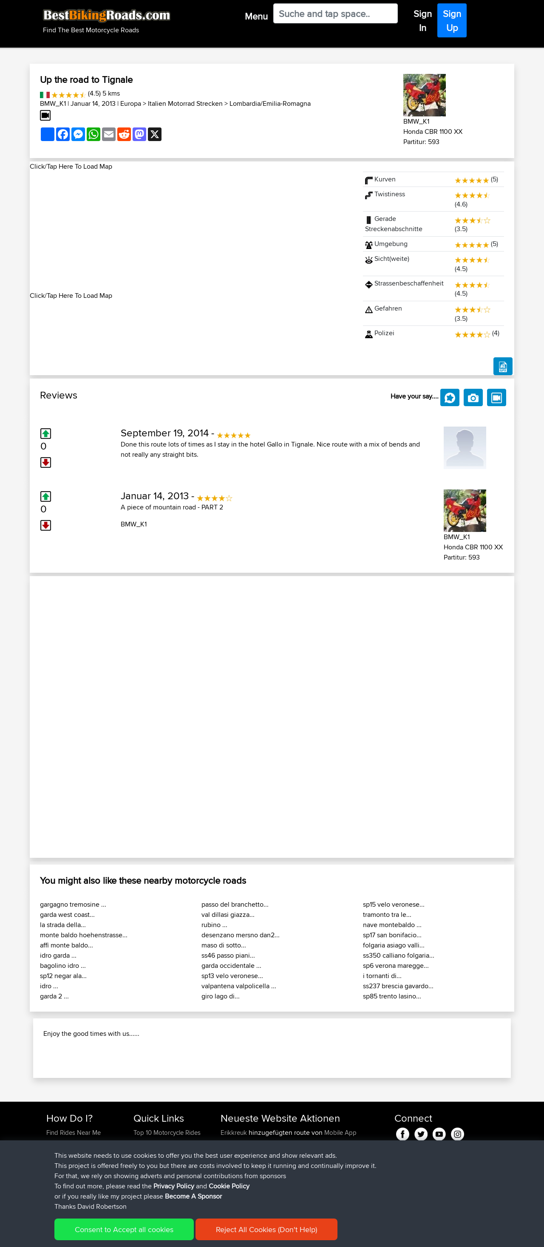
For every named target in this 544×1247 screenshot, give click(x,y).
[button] (66, 716)
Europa (130, 103)
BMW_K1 (53, 103)
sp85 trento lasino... (392, 996)
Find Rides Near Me (73, 1132)
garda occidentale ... (231, 965)
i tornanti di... (382, 976)
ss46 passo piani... (228, 955)
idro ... (49, 986)
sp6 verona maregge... (396, 965)
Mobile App (340, 1132)
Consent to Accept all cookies (124, 1229)
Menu (256, 16)
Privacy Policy (173, 1186)
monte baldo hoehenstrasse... (84, 935)
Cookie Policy (229, 1186)
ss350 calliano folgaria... (398, 955)
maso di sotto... (223, 945)
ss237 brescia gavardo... (398, 986)
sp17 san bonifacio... (392, 935)
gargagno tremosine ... (73, 904)
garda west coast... (67, 914)
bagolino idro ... (63, 965)
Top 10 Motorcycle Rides (167, 1132)
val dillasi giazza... (228, 914)
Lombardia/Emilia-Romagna (270, 103)
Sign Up (452, 20)
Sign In (423, 20)
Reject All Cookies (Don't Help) (266, 1229)
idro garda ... (58, 955)
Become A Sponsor (193, 1196)
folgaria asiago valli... (394, 945)
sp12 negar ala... (63, 976)
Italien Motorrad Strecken (185, 103)
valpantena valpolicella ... (238, 986)
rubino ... (214, 925)
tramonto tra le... (387, 914)
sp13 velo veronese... (232, 976)
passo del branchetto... (235, 904)
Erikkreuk (235, 1132)
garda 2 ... (54, 996)
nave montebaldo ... (392, 925)
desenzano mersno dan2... (240, 935)
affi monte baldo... (66, 945)
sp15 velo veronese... (394, 904)
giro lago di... (220, 996)
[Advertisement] (191, 231)
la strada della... (63, 925)
